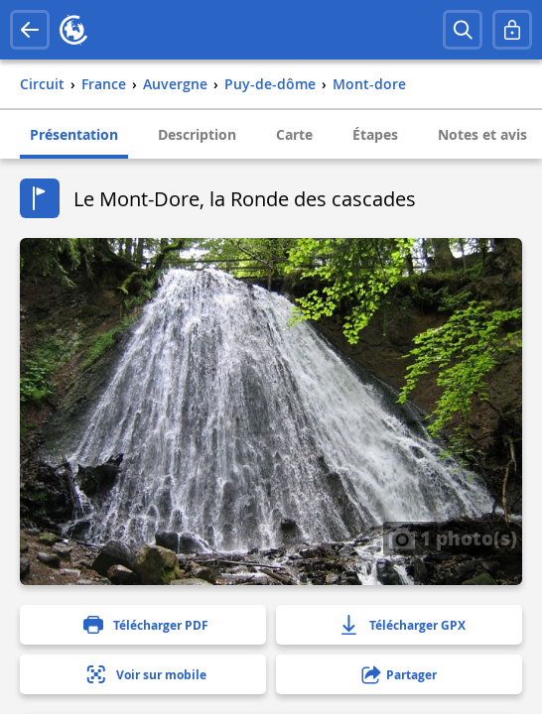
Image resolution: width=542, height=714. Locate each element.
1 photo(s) (452, 537)
